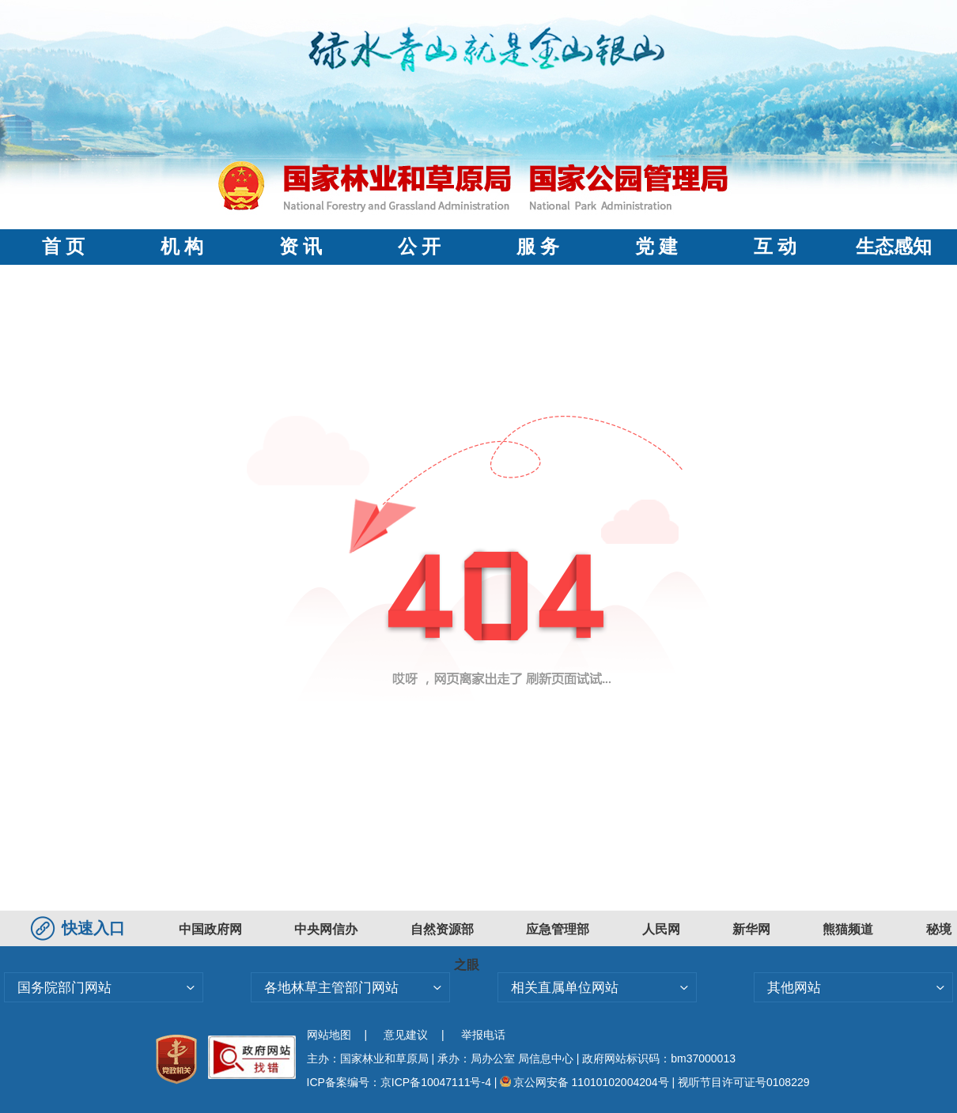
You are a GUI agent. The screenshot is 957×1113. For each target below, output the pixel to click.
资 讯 (300, 246)
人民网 (661, 929)
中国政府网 (210, 929)
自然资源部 (442, 929)
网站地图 (329, 1034)
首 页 (63, 246)
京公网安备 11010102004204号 (584, 1082)
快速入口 (80, 928)
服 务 (537, 246)
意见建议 (406, 1034)
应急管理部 (557, 929)
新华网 (751, 929)
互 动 (775, 246)
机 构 (182, 246)
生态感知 (894, 246)
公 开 (419, 246)
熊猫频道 (848, 929)
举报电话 (483, 1034)
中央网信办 (325, 929)
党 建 (656, 246)
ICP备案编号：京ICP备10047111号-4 (400, 1082)
